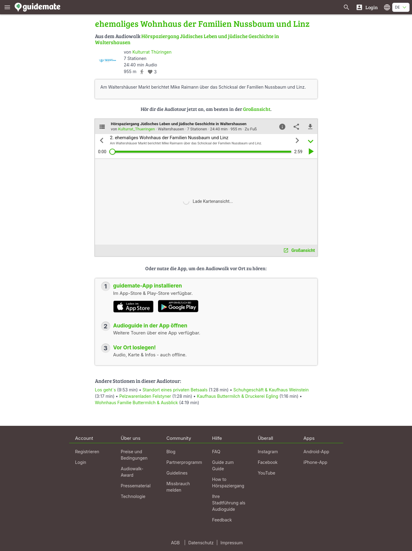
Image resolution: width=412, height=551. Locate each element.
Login (80, 462)
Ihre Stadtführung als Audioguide (228, 503)
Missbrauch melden (178, 487)
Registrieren (87, 451)
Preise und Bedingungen (134, 455)
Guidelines (177, 472)
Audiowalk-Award (132, 472)
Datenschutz (200, 542)
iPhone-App (315, 462)
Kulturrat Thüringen (152, 52)
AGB (175, 542)
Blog (171, 451)
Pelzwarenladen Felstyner (145, 396)
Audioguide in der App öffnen (150, 326)
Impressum (231, 542)
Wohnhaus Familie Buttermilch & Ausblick (136, 402)
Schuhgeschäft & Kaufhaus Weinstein (270, 389)
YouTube (266, 472)
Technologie (133, 496)
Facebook (268, 462)
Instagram (268, 451)
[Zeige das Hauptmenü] (7, 7)
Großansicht (256, 109)
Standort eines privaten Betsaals (175, 389)
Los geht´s (106, 389)
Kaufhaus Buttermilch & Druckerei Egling (237, 396)
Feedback (222, 519)
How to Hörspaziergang (228, 482)
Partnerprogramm (184, 462)
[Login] (366, 7)
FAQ (216, 451)
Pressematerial (136, 485)
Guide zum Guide (223, 465)
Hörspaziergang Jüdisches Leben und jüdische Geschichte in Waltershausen (187, 39)
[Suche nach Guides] (346, 7)
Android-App (316, 451)
